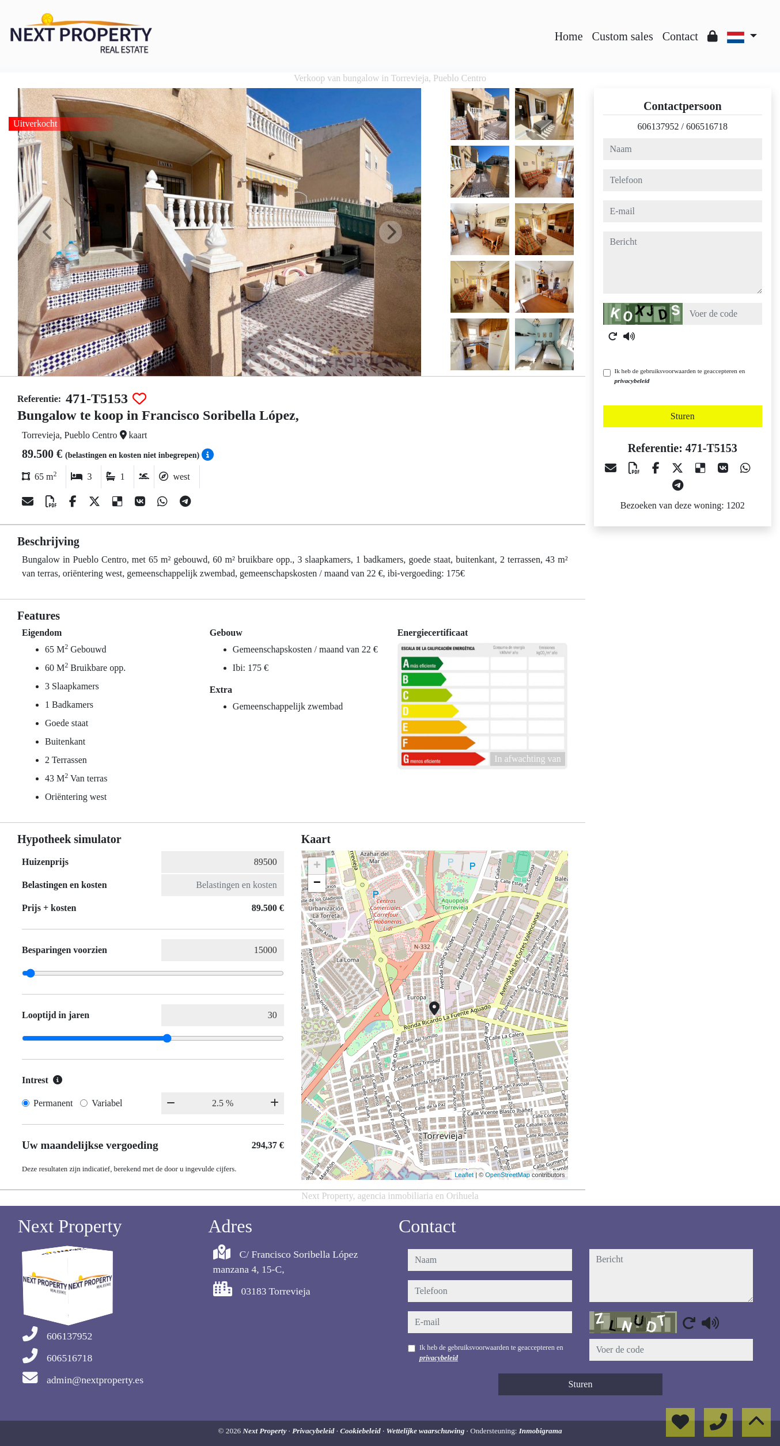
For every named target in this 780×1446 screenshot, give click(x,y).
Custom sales (622, 36)
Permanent (53, 1103)
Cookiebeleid (361, 1430)
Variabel (107, 1103)
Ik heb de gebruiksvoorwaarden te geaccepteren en (680, 375)
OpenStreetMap (507, 1174)
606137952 (658, 126)
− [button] (317, 883)
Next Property (266, 1430)
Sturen (683, 416)
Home (569, 36)
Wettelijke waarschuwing (427, 1430)
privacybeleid (632, 380)
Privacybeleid (314, 1430)
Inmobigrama (540, 1430)
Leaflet (464, 1174)
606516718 (707, 126)
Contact (680, 36)
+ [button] (317, 866)
